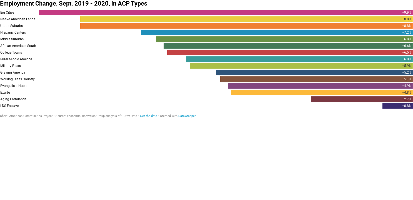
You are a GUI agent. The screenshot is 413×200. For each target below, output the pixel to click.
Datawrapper (187, 116)
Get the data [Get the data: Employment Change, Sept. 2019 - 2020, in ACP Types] (148, 116)
